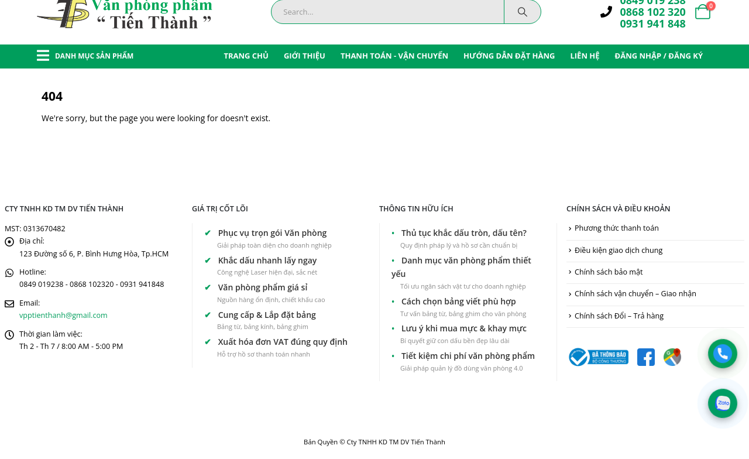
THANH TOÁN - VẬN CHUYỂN (394, 55)
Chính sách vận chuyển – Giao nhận (635, 294)
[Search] (522, 11)
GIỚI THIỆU (304, 55)
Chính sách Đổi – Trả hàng (619, 316)
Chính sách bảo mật (609, 272)
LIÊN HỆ (584, 55)
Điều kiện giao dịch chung (618, 250)
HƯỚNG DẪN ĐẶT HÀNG (509, 55)
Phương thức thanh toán (617, 228)
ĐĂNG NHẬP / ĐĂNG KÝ (659, 55)
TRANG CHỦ (246, 55)
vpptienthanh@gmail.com (63, 315)
